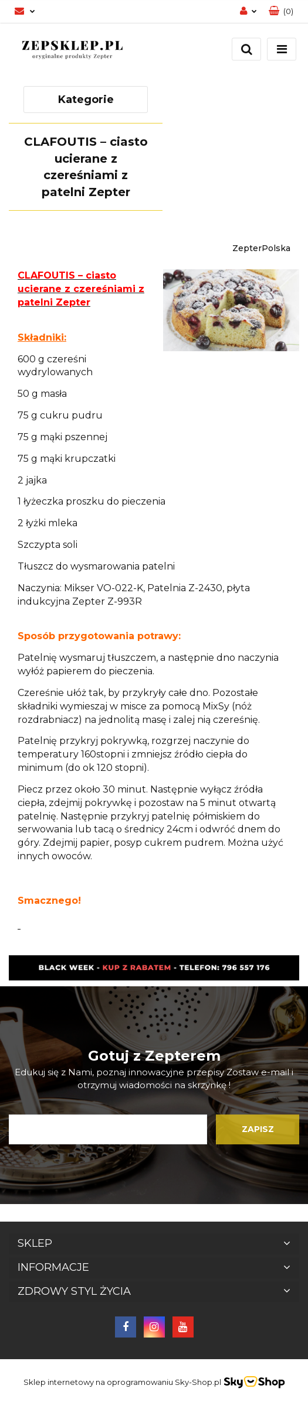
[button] (281, 11)
